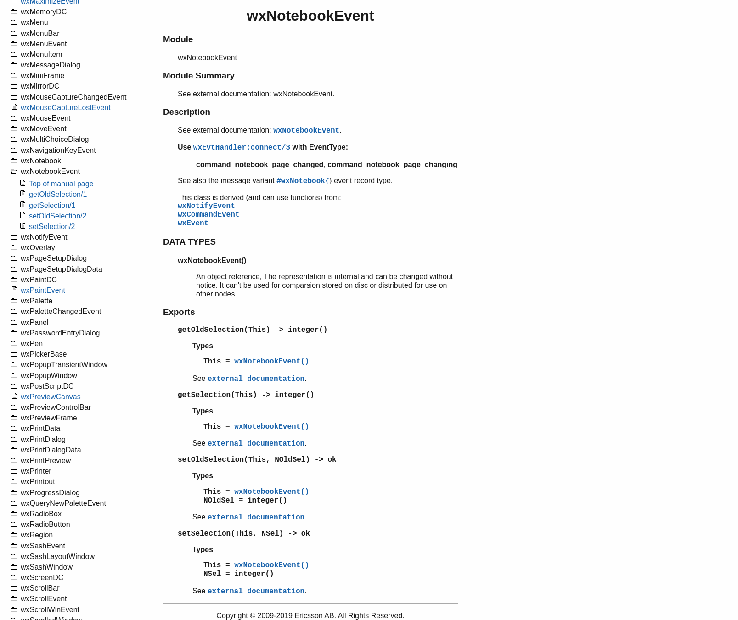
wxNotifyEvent (206, 206)
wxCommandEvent (208, 215)
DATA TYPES (189, 241)
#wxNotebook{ (302, 181)
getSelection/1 (52, 205)
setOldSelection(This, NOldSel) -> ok (257, 460)
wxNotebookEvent (306, 131)
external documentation (256, 379)
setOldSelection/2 (57, 216)
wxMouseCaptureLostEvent (66, 108)
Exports (179, 312)
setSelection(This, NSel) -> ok (244, 534)
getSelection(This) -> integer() (246, 395)
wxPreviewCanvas (51, 397)
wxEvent (193, 223)
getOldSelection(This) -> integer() (252, 330)
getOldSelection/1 (58, 194)
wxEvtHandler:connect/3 (241, 148)
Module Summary (199, 75)
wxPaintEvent (43, 290)
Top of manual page (61, 184)
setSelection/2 (52, 226)
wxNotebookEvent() (271, 361)
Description (186, 112)
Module (178, 39)
